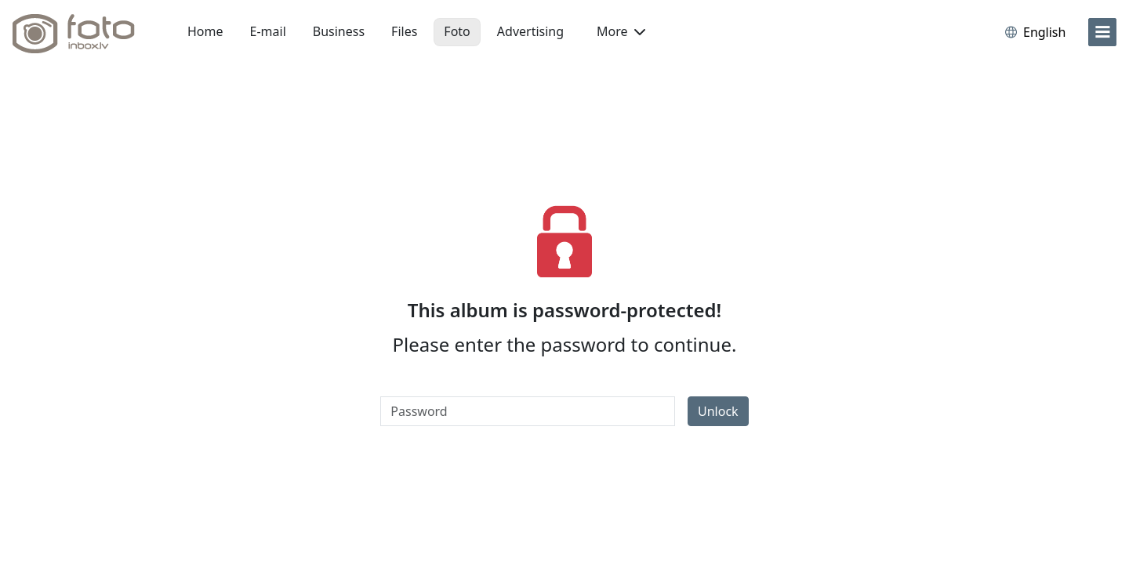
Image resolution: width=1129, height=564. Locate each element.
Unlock (718, 411)
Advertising (530, 31)
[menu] (1102, 32)
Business (339, 31)
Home (205, 31)
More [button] (621, 31)
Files (404, 31)
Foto (457, 31)
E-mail (268, 31)
